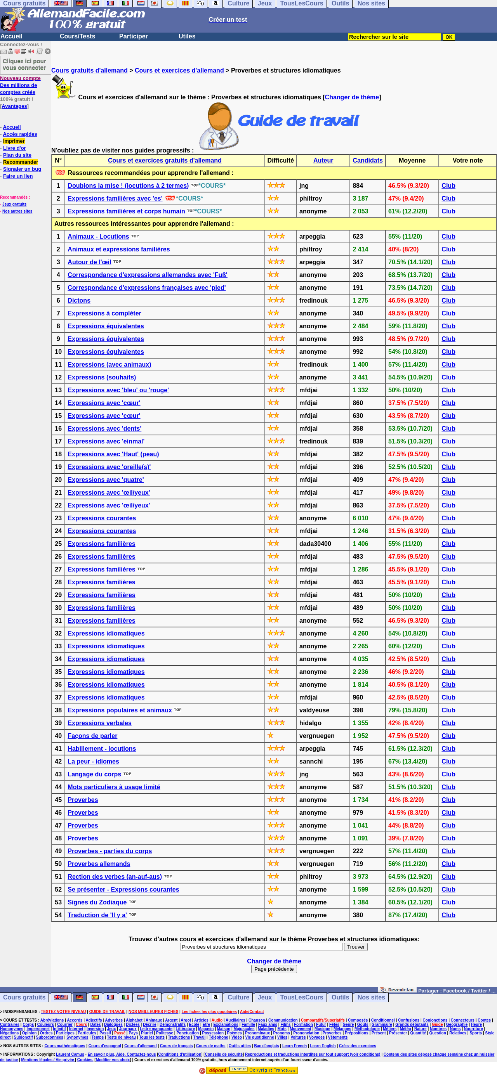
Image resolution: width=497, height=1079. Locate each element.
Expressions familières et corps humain (126, 211)
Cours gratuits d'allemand (89, 70)
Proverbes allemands (99, 864)
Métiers (389, 1029)
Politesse (164, 1033)
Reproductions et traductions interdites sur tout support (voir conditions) (312, 1054)
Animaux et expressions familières (119, 249)
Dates (95, 1024)
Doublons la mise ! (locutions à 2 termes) (128, 185)
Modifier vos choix (113, 1060)
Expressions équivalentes (106, 326)
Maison (223, 1029)
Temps (98, 1037)
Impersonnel (37, 1029)
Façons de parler (92, 736)
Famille (248, 1024)
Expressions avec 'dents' (104, 428)
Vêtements (338, 1037)
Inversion (95, 1029)
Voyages (317, 1037)
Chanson (256, 1020)
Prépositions (356, 1033)
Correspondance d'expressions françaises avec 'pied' (147, 287)
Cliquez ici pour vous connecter (24, 64)
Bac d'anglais (266, 1046)
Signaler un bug (22, 169)
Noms (455, 1029)
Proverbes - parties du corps (110, 851)
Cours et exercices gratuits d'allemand (165, 160)
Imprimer (14, 141)
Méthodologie (367, 1029)
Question (437, 1033)
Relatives (457, 1033)
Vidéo (236, 1037)
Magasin (206, 1029)
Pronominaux (257, 1033)
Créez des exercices (357, 1046)
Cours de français (176, 1046)
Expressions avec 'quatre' (106, 479)
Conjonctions (435, 1020)
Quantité (418, 1033)
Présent (379, 1033)
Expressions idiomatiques (106, 633)
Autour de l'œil (89, 262)
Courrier (64, 1024)
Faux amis (267, 1024)
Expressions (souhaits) (102, 377)
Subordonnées (49, 1037)
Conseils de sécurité (224, 1054)
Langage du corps (94, 774)
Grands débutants (412, 1024)
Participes (65, 1033)
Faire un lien (18, 176)
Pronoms (281, 1033)
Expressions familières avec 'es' (115, 198)
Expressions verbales (100, 723)
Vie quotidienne (259, 1037)
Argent (171, 1020)
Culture (238, 997)
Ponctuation (187, 1033)
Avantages (14, 106)
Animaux (154, 1020)
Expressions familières (101, 543)
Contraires (9, 1024)
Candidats (368, 160)
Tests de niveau (121, 1037)
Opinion (29, 1033)
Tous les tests (152, 1037)
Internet (76, 1029)
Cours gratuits (24, 997)
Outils (340, 997)
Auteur (323, 160)
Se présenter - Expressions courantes (123, 889)
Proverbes (83, 800)
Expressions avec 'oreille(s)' (109, 467)
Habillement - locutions (102, 748)
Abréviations (52, 1020)
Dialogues (113, 1024)
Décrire (149, 1024)
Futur (321, 1024)
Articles (201, 1020)
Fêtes (334, 1024)
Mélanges (342, 1029)
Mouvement (300, 1029)
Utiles (187, 36)
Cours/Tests (77, 36)
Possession (213, 1033)
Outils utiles (240, 1046)
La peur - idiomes (93, 761)
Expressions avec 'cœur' (104, 403)
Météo (405, 1029)
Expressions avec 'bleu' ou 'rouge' (118, 390)
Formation (303, 1024)
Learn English (323, 1046)
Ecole (194, 1024)
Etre (206, 1024)
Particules (87, 1033)
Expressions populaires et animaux (120, 710)
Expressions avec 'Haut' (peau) (113, 454)
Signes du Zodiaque (97, 902)
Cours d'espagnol (105, 1046)
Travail (199, 1037)
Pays (133, 1033)
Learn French (294, 1046)
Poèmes (234, 1033)
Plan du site (17, 155)
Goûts (362, 1024)
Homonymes (11, 1029)
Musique (322, 1029)
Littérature (185, 1029)
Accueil (11, 36)
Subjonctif (23, 1037)
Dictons (79, 300)
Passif (105, 1033)
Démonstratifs (173, 1024)
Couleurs (45, 1024)
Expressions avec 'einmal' (106, 441)
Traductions (179, 1037)
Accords (74, 1020)
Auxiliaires (235, 1020)
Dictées (133, 1024)
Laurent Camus (70, 1054)
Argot (186, 1020)
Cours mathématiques (64, 1046)
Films (285, 1024)
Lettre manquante (156, 1029)
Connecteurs (462, 1020)
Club (448, 185)
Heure (476, 1024)
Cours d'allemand (140, 1046)
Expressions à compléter (104, 313)
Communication (283, 1020)
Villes (282, 1037)
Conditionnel (383, 1020)
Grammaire (382, 1024)
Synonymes (77, 1037)
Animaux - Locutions (98, 236)
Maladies (266, 1029)
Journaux (128, 1029)
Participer (133, 36)
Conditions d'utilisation (180, 1054)
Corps (28, 1024)
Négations (9, 1033)
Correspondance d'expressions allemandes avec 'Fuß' (148, 275)
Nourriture (473, 1029)
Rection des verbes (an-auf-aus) (115, 876)
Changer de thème (352, 97)
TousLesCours (301, 997)
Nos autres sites (17, 211)
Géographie (457, 1024)
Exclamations (225, 1024)
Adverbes (114, 1020)
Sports (475, 1033)
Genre (348, 1024)
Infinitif (59, 1029)
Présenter (398, 1033)
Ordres (46, 1033)
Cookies (84, 1060)
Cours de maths (211, 1046)
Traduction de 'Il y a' (97, 915)
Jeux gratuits (14, 204)
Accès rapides (20, 134)
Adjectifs (93, 1020)
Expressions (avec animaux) (109, 364)
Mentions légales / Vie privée (48, 1060)
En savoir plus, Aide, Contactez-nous (122, 1054)
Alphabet (134, 1020)
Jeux (265, 997)
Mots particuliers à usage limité (114, 787)
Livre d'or (14, 148)
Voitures (298, 1037)
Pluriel (147, 1033)
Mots (281, 1029)
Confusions (408, 1020)
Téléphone (218, 1037)
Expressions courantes (102, 518)
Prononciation (306, 1033)
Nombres (438, 1029)
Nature (420, 1029)
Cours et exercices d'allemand (179, 70)
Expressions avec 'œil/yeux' (109, 492)
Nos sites (371, 997)
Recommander (20, 162)
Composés (358, 1020)
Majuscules (244, 1029)
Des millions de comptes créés (20, 85)
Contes (484, 1020)
